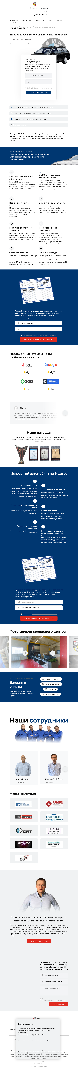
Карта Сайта (13, 1029)
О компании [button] (14, 20)
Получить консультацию (39, 92)
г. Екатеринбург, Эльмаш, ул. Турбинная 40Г (34, 1040)
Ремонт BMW (14, 27)
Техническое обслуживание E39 (45, 27)
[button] (65, 413)
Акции (59, 20)
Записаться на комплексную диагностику (38, 340)
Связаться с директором (39, 941)
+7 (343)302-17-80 (39, 15)
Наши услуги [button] (39, 20)
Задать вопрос (58, 1004)
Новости (50, 20)
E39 (31, 27)
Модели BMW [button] (26, 20)
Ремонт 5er (24, 27)
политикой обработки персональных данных (39, 88)
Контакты (13, 22)
